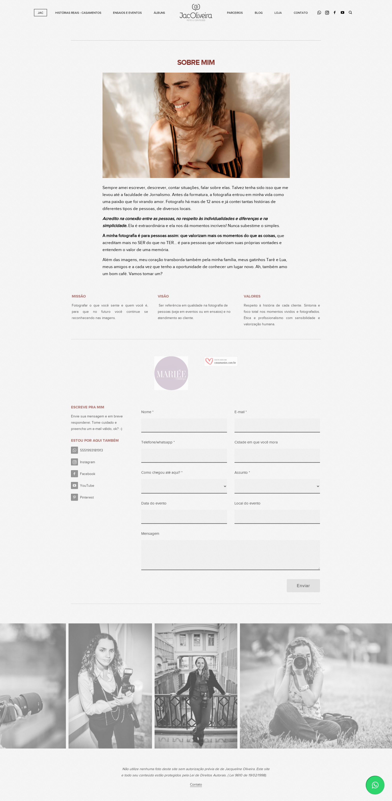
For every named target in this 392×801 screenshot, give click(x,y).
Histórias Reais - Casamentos (78, 13)
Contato (301, 13)
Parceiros (235, 13)
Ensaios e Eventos (127, 13)
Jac (40, 13)
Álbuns (159, 13)
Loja (278, 13)
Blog (259, 13)
